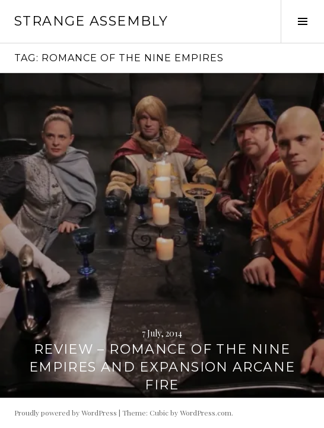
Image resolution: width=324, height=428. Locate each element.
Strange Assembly (91, 21)
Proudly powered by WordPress (65, 412)
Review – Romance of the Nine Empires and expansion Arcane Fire (162, 367)
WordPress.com (205, 412)
